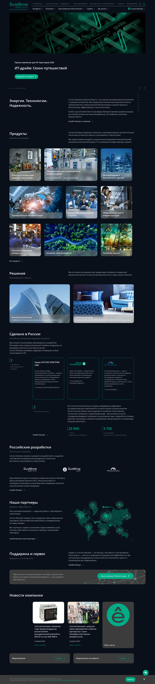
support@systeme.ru (54, 666)
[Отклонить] (144, 679)
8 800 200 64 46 (53, 660)
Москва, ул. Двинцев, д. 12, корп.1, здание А (100, 657)
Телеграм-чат (52, 656)
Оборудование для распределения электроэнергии (63, 141)
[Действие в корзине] (144, 4)
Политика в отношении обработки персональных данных (64, 673)
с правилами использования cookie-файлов (63, 680)
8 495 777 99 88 (53, 663)
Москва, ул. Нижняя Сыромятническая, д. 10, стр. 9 (102, 667)
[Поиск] (140, 4)
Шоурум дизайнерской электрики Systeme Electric (101, 663)
